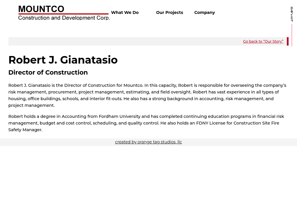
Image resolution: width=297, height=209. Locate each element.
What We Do (125, 12)
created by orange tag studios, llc (148, 142)
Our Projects (169, 12)
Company (204, 12)
